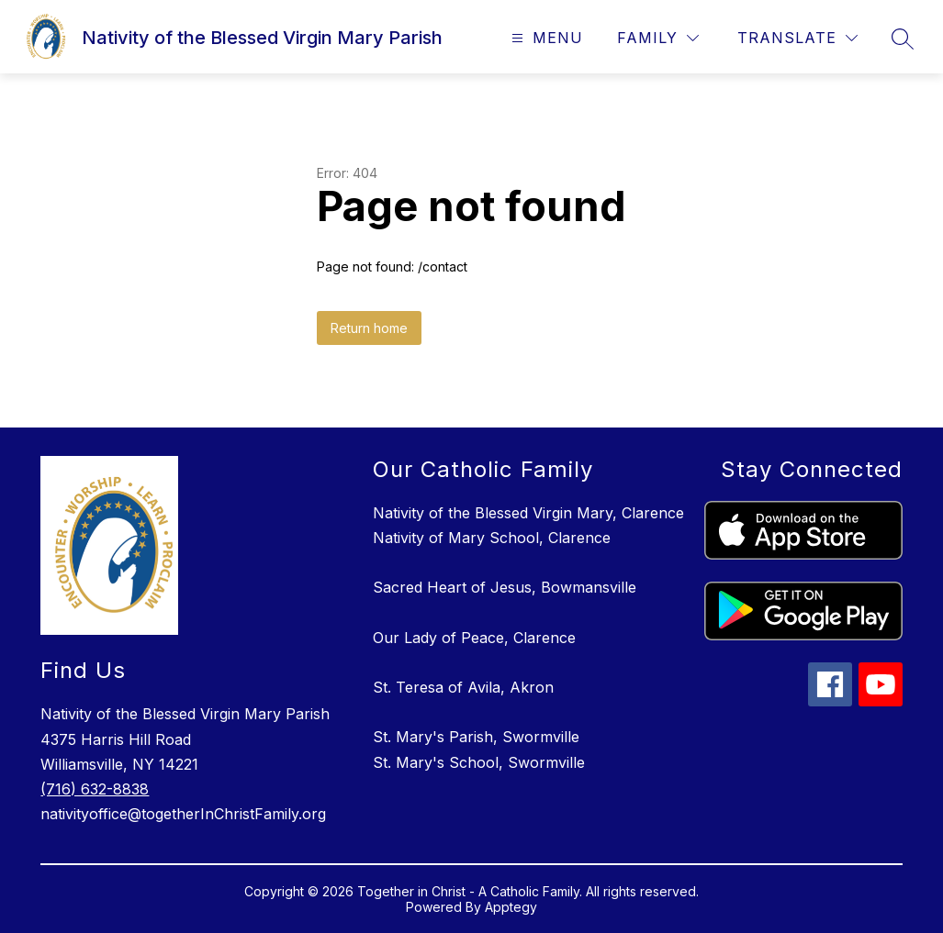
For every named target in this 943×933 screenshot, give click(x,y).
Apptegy (511, 907)
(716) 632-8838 (94, 789)
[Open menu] (545, 38)
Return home (369, 328)
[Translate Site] (797, 38)
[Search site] (903, 39)
